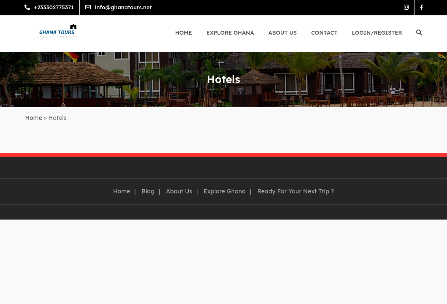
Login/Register (377, 32)
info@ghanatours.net (129, 7)
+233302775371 (60, 7)
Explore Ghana (230, 32)
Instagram (400, 7)
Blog (147, 191)
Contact (324, 32)
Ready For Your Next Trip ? (295, 191)
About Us (282, 32)
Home (183, 32)
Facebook (415, 7)
